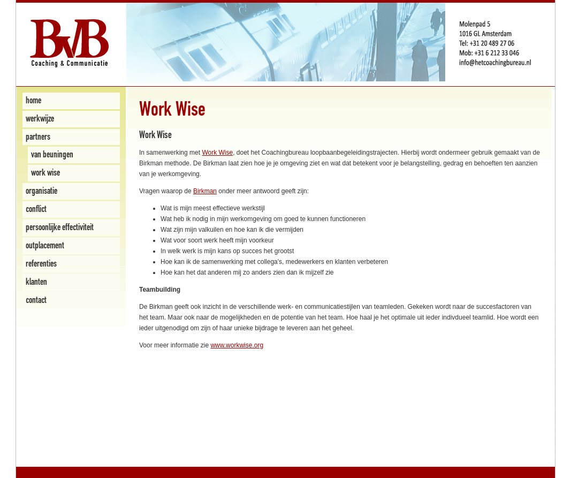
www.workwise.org (236, 345)
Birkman (205, 191)
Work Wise (217, 152)
